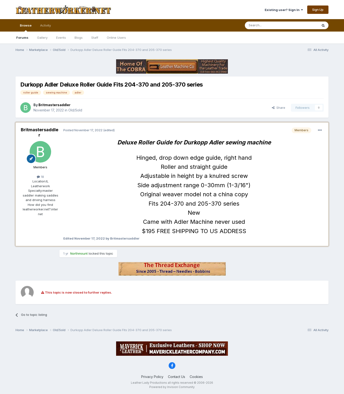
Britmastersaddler (39, 132)
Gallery (42, 37)
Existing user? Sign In (284, 10)
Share (278, 107)
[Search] (269, 25)
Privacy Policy (152, 377)
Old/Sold (75, 110)
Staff (94, 37)
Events (61, 37)
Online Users (116, 37)
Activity (45, 25)
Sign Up (317, 9)
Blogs (79, 37)
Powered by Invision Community (172, 387)
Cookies (196, 377)
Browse (26, 27)
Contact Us (176, 377)
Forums (22, 37)
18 (40, 177)
